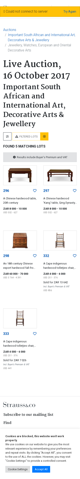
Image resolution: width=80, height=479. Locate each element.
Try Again (69, 11)
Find (7, 423)
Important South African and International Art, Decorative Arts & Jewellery (41, 37)
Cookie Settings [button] (18, 469)
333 (6, 334)
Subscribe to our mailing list (28, 415)
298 (6, 256)
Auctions (9, 30)
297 (46, 191)
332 (46, 256)
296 (6, 191)
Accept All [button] (41, 469)
